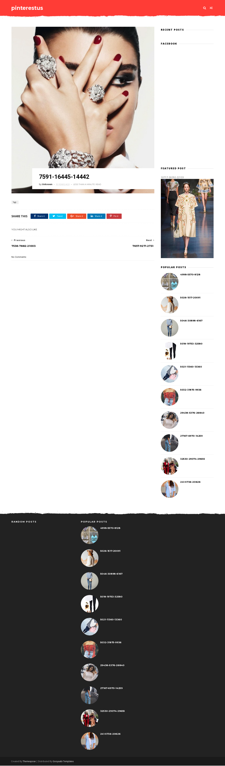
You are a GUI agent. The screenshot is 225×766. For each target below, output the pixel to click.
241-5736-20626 (190, 482)
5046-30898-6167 (191, 320)
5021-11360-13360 (191, 366)
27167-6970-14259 (191, 436)
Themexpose (29, 761)
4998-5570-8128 (190, 274)
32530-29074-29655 (192, 459)
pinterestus (27, 8)
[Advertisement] (82, 325)
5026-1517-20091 (190, 297)
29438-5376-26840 (192, 413)
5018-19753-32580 (191, 343)
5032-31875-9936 (190, 389)
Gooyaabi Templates (63, 761)
